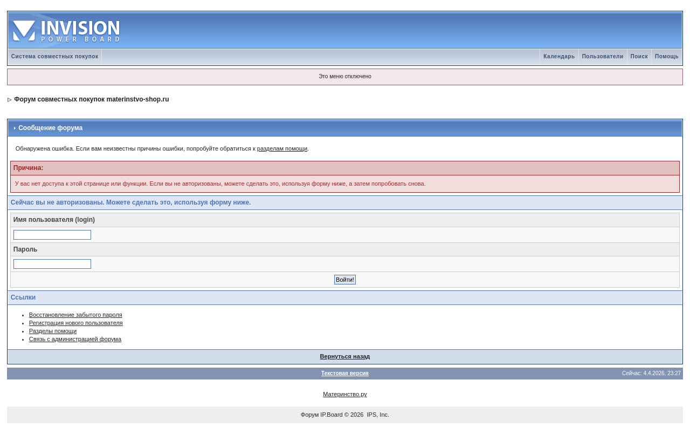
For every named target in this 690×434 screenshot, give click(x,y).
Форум (310, 414)
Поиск (639, 56)
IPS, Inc (377, 414)
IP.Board (331, 414)
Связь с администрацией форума (75, 339)
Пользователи (603, 56)
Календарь (559, 56)
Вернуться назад (345, 356)
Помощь (667, 56)
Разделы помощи (53, 331)
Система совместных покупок (55, 56)
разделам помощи (282, 148)
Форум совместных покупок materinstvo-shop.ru (91, 99)
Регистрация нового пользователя (76, 323)
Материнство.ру (345, 394)
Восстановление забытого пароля (75, 314)
